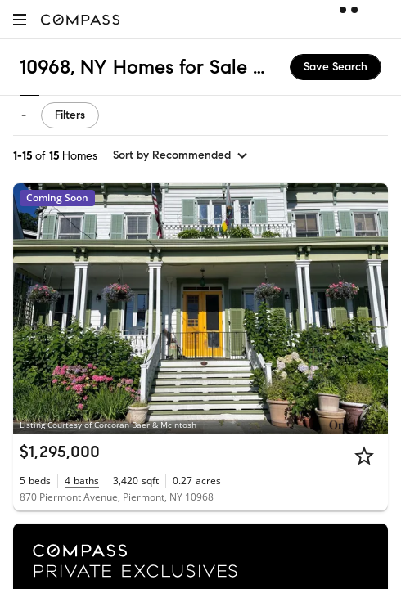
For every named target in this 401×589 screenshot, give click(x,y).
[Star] (364, 455)
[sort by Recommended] (181, 155)
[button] (19, 19)
